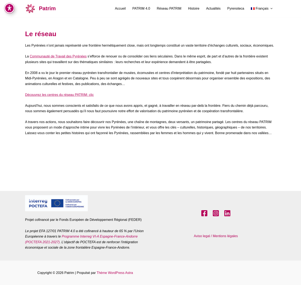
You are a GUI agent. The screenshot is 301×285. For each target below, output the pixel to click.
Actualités (213, 8)
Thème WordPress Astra (115, 273)
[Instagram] (215, 213)
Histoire (193, 8)
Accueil (120, 8)
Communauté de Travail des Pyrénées (58, 56)
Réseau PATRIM (169, 8)
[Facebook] (204, 213)
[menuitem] (261, 8)
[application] (270, 8)
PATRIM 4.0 (141, 8)
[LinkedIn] (227, 213)
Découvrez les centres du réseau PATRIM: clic (59, 95)
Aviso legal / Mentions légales (216, 236)
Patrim (47, 8)
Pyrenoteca (235, 8)
